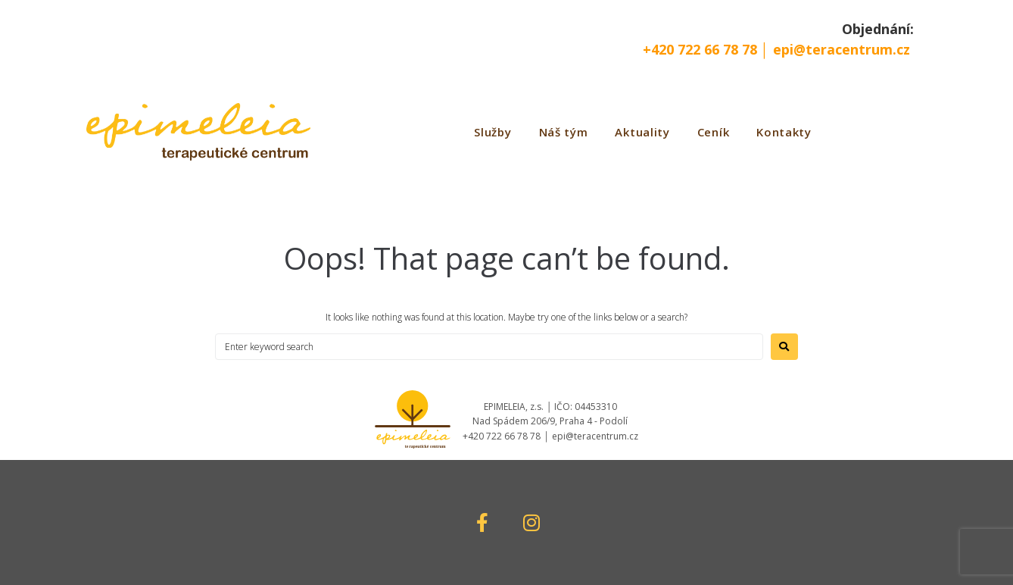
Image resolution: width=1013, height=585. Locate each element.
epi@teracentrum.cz (841, 49)
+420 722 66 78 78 (702, 49)
